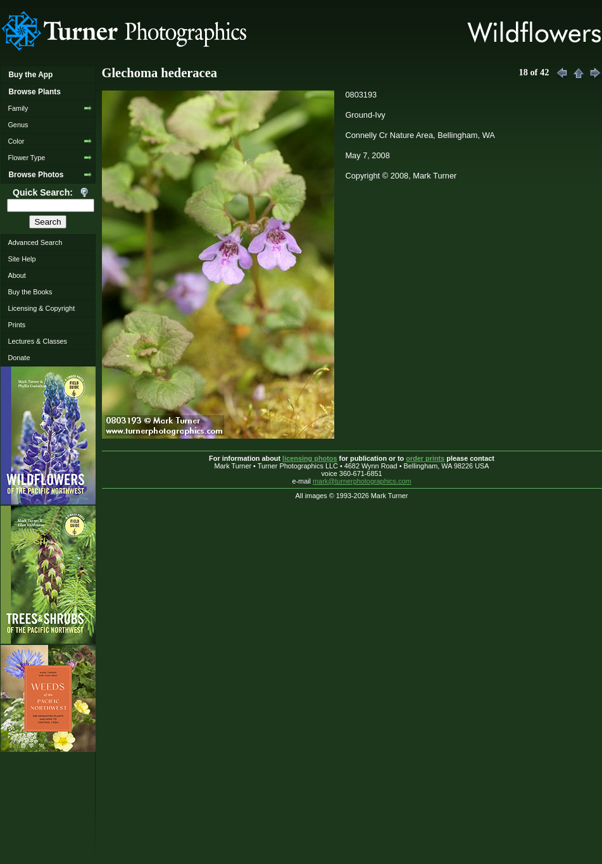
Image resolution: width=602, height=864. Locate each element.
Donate (19, 357)
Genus (18, 124)
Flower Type (26, 157)
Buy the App (30, 74)
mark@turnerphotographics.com (362, 481)
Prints (16, 325)
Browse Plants (34, 91)
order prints (425, 458)
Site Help (21, 259)
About (16, 275)
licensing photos (309, 458)
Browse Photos (35, 174)
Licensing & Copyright (41, 308)
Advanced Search (35, 242)
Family (18, 108)
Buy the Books (30, 292)
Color (16, 141)
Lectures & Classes (37, 341)
